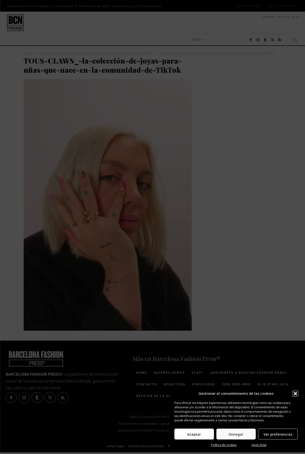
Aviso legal (259, 445)
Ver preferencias (277, 434)
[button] (295, 393)
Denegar (236, 434)
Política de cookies (224, 445)
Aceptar (194, 434)
